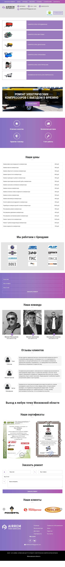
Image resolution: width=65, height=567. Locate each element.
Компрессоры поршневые (37, 55)
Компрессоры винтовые (36, 34)
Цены (18, 1)
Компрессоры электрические (38, 65)
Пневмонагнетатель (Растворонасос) (40, 75)
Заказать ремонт (9, 1)
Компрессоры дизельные (36, 45)
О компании (48, 1)
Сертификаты (38, 534)
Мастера (32, 1)
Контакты (57, 1)
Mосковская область (33, 556)
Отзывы (39, 1)
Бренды (25, 1)
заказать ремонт (32, 292)
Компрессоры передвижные (37, 24)
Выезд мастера (38, 528)
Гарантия (49, 531)
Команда (36, 526)
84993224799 (45, 6)
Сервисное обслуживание (55, 526)
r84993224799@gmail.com (28, 9)
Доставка (36, 531)
